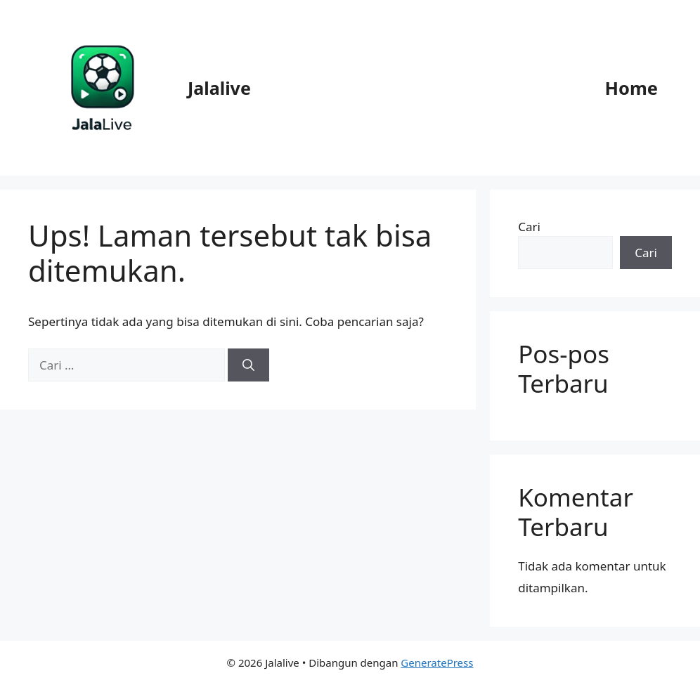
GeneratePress (437, 662)
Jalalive (219, 88)
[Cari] (248, 365)
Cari (529, 226)
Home (631, 88)
